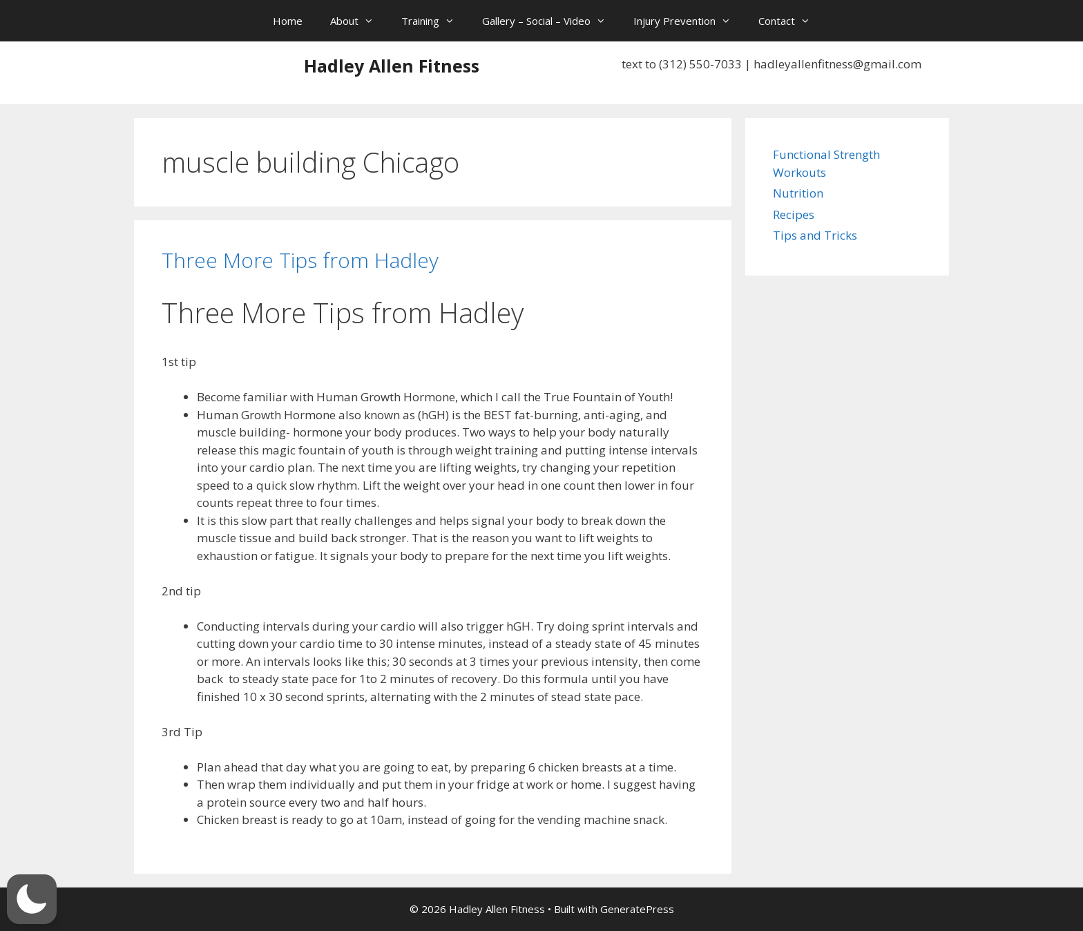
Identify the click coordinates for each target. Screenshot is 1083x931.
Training (434, 20)
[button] (32, 899)
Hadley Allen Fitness (391, 65)
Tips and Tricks (815, 235)
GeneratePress (637, 909)
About (358, 20)
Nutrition (798, 193)
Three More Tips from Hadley (300, 260)
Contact (791, 20)
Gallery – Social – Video (551, 20)
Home (288, 21)
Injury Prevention (689, 20)
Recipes (793, 214)
